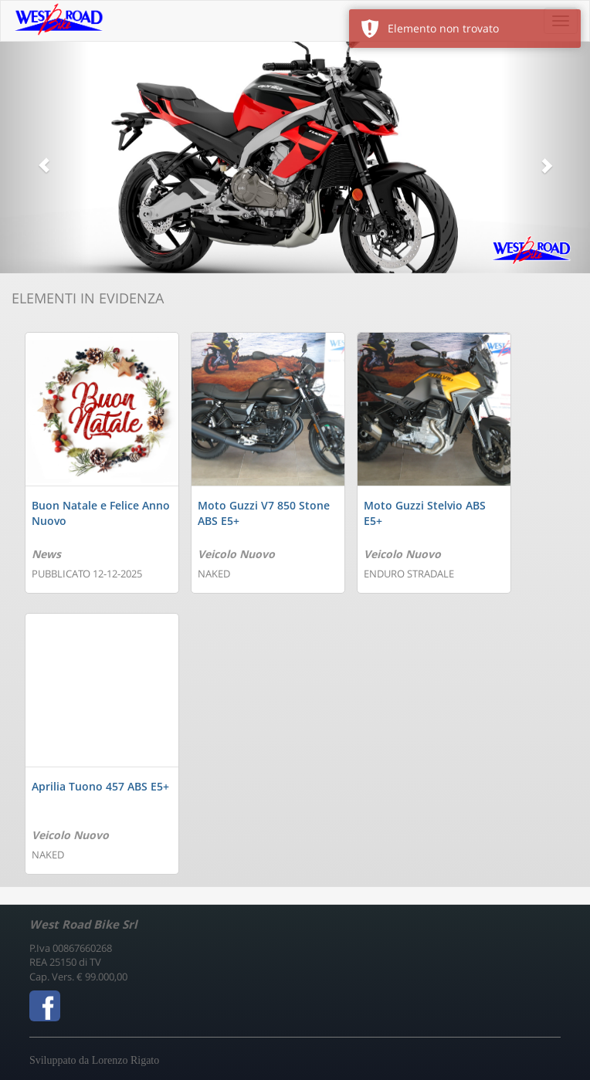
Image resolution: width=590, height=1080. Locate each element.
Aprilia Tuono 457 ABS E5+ (100, 786)
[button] (44, 157)
